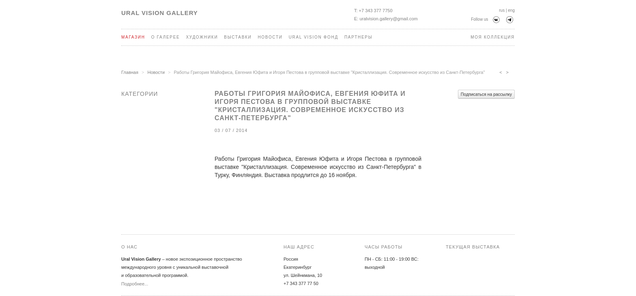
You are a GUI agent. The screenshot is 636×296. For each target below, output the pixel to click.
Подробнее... (134, 283)
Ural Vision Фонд (313, 37)
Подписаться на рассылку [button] (486, 94)
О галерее (165, 37)
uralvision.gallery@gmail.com (388, 18)
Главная (129, 72)
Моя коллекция (493, 37)
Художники (202, 37)
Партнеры (358, 37)
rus (502, 10)
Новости (270, 37)
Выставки (237, 37)
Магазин (133, 37)
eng (511, 10)
